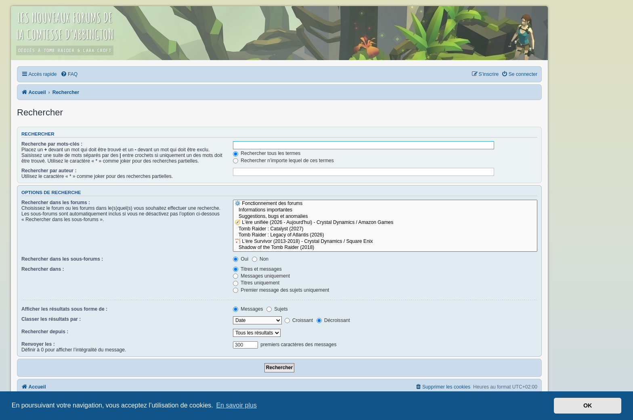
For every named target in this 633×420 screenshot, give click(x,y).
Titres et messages (257, 269)
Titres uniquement (256, 283)
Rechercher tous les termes (266, 153)
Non (260, 259)
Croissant (299, 320)
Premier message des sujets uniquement (281, 290)
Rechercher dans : (42, 269)
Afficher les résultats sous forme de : (64, 309)
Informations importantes (385, 210)
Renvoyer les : (38, 344)
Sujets (277, 309)
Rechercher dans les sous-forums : (62, 259)
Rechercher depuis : (44, 331)
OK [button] (587, 405)
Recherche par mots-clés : (51, 144)
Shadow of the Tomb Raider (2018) (385, 247)
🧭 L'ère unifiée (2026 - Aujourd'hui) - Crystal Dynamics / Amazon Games (385, 222)
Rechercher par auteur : (48, 170)
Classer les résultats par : (51, 319)
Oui (240, 259)
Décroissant (333, 320)
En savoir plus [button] (236, 405)
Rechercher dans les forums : (55, 202)
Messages (248, 309)
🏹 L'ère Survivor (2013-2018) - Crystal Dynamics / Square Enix (385, 241)
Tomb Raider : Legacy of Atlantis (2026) (385, 235)
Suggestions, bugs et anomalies (385, 216)
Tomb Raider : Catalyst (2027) (385, 229)
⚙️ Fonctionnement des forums (385, 204)
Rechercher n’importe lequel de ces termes (283, 160)
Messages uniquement (261, 276)
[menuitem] (69, 74)
